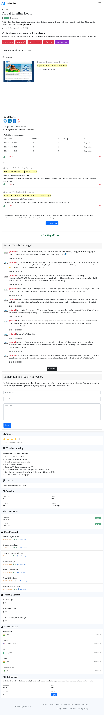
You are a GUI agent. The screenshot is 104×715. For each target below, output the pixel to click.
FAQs (59, 708)
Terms (65, 708)
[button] (58, 235)
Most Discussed (9, 532)
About (45, 704)
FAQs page (24, 475)
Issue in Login (8, 42)
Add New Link (52, 223)
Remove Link (68, 704)
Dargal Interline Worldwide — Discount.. (20, 130)
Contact (51, 704)
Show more (52, 368)
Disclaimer (72, 708)
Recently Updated (10, 595)
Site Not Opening (35, 42)
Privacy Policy (83, 708)
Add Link (59, 704)
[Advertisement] (52, 98)
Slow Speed (21, 42)
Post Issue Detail (62, 42)
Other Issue (49, 42)
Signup (54, 695)
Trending (85, 704)
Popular (77, 704)
